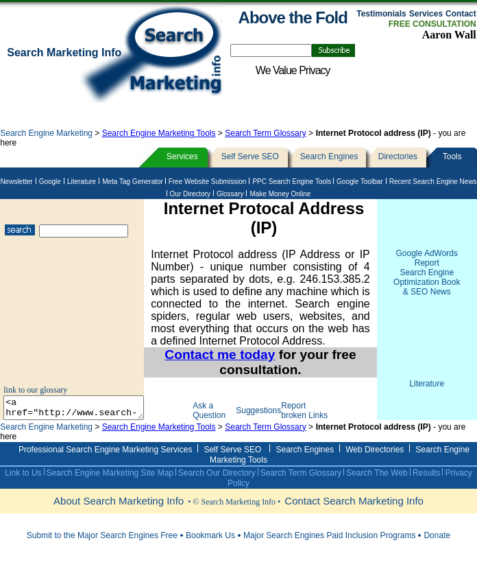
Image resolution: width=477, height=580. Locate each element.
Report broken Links (303, 415)
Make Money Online (279, 194)
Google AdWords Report (427, 258)
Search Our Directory (217, 482)
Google (50, 181)
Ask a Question (222, 415)
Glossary (230, 194)
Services (426, 14)
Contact (460, 14)
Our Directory (190, 194)
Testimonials (381, 14)
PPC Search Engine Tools (292, 181)
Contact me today (228, 354)
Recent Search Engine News (433, 181)
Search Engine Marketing (47, 133)
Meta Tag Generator (133, 181)
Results (427, 482)
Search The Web (377, 482)
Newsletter (16, 181)
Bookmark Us (210, 545)
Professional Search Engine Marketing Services (105, 459)
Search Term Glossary (265, 133)
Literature (81, 181)
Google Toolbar (360, 181)
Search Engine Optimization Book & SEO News (426, 282)
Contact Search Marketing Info (354, 510)
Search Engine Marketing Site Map (110, 482)
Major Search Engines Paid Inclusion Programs (329, 545)
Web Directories (374, 459)
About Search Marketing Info (118, 510)
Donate (437, 545)
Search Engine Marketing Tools (159, 133)
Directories (397, 156)
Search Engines (329, 156)
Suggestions (268, 415)
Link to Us (23, 482)
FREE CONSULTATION (432, 24)
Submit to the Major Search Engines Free (102, 545)
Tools (452, 156)
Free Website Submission (208, 181)
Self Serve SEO (250, 156)
